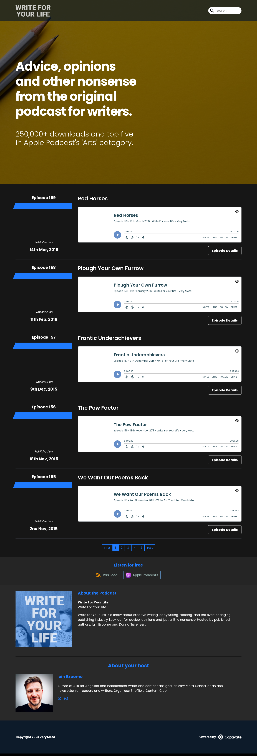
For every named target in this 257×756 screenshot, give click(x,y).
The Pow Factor (98, 408)
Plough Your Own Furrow (110, 268)
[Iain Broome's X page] (59, 701)
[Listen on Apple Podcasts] (142, 577)
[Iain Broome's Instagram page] (63, 701)
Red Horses (93, 198)
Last (150, 548)
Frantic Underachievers (109, 338)
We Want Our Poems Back (113, 477)
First (107, 548)
